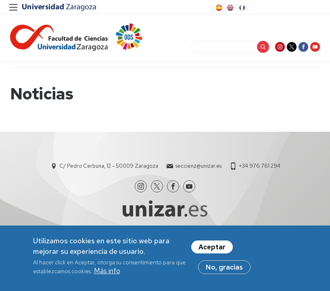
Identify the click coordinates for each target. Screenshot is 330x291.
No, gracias (224, 268)
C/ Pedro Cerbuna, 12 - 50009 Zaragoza (108, 165)
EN (229, 7)
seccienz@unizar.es (198, 165)
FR (241, 7)
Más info (107, 271)
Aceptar (212, 247)
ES (218, 7)
